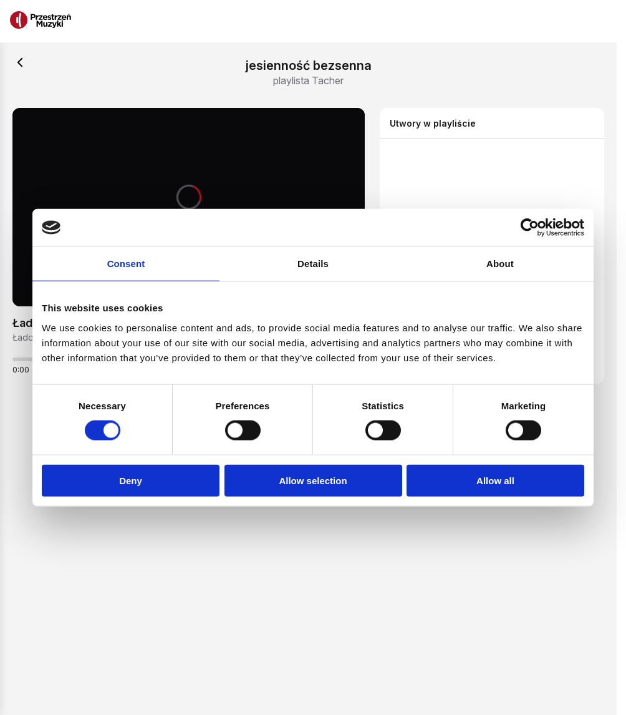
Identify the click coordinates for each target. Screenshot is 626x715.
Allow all (495, 480)
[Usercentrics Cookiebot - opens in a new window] (529, 227)
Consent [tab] (126, 263)
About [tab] (500, 263)
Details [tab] (313, 263)
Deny (130, 480)
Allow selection (313, 480)
